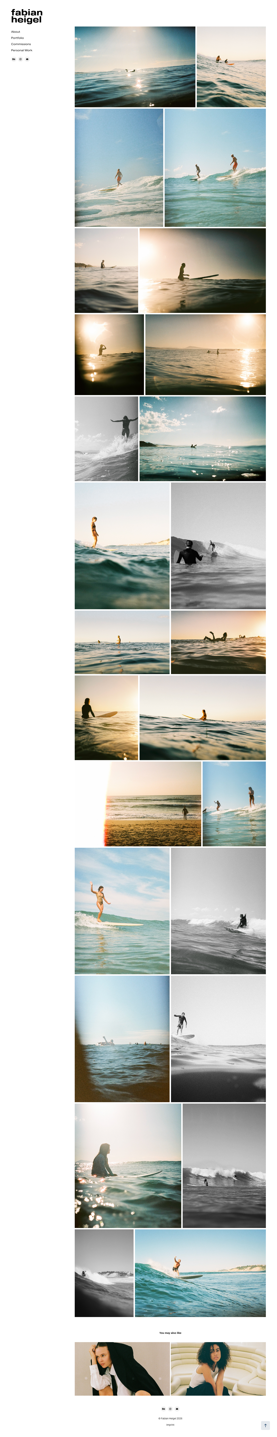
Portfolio (17, 38)
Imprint (170, 1424)
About (15, 31)
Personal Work (21, 50)
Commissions (21, 44)
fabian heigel (28, 16)
